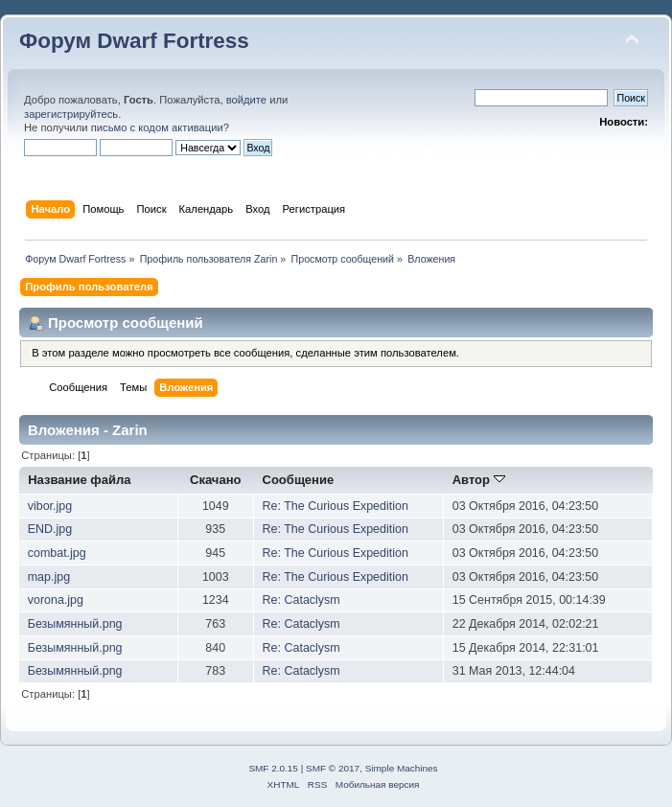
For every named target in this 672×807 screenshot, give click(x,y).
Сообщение (299, 480)
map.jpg (49, 577)
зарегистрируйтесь (71, 114)
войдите (246, 99)
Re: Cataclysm (301, 600)
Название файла (79, 480)
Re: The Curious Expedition (335, 506)
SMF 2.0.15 (273, 768)
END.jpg (50, 529)
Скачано (216, 480)
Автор (478, 480)
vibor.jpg (50, 506)
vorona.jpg (55, 600)
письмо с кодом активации (157, 127)
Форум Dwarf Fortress (134, 41)
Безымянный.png (75, 624)
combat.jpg (57, 553)
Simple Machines (401, 768)
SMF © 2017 (332, 768)
